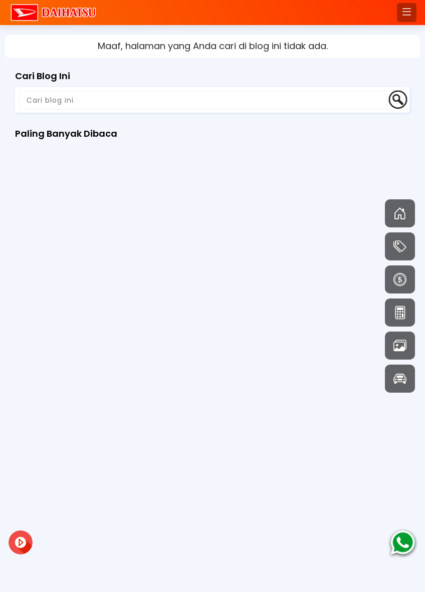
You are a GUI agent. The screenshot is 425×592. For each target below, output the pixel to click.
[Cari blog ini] (203, 100)
